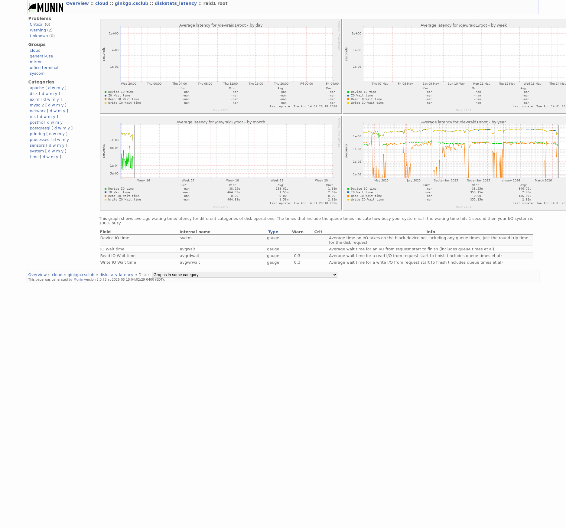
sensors (37, 145)
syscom (37, 73)
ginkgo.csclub (132, 3)
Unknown (39, 36)
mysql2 (37, 105)
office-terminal (44, 67)
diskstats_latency (176, 3)
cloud (102, 3)
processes (40, 139)
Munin (78, 279)
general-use (41, 56)
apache (37, 88)
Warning (38, 30)
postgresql (40, 128)
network (38, 111)
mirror (36, 62)
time (34, 157)
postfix (36, 122)
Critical (37, 24)
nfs (33, 116)
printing (37, 134)
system (37, 151)
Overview (78, 3)
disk (34, 93)
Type (273, 232)
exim (35, 99)
